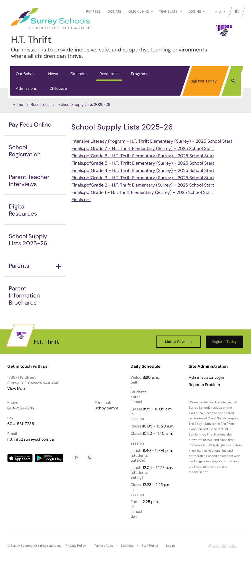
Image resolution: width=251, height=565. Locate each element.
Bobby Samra (106, 408)
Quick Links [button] (140, 11)
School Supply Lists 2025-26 (28, 239)
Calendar (78, 73)
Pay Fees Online (30, 124)
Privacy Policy (76, 546)
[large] (224, 11)
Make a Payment (178, 341)
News (53, 73)
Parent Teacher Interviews (29, 180)
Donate (114, 11)
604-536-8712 (20, 408)
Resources (109, 73)
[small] (215, 11)
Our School (26, 73)
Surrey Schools (21, 546)
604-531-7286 (20, 423)
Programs (139, 73)
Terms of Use (103, 546)
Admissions (26, 88)
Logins (171, 546)
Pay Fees (93, 11)
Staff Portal (150, 546)
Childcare (58, 88)
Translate (170, 11)
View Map (16, 388)
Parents (35, 265)
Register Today (203, 81)
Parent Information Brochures (24, 295)
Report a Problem (204, 384)
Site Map (127, 546)
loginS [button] (196, 11)
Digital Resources (23, 210)
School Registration (25, 150)
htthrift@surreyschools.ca (30, 439)
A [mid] (220, 12)
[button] (233, 80)
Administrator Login (206, 377)
